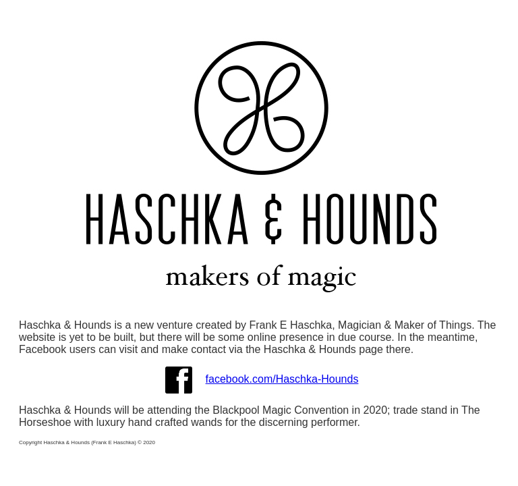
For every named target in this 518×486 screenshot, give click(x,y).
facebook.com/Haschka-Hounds (282, 379)
